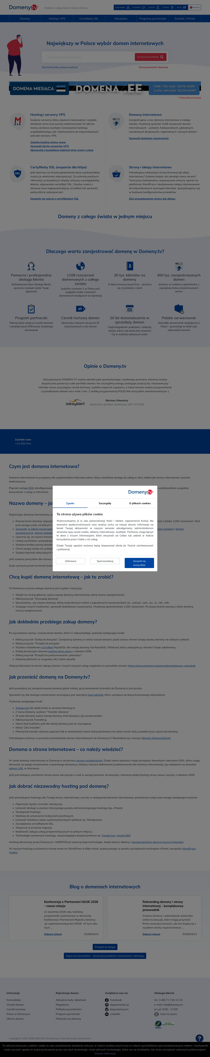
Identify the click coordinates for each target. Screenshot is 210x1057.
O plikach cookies (140, 503)
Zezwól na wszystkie (139, 563)
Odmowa (70, 561)
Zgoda (70, 503)
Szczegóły (105, 503)
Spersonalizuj (105, 561)
